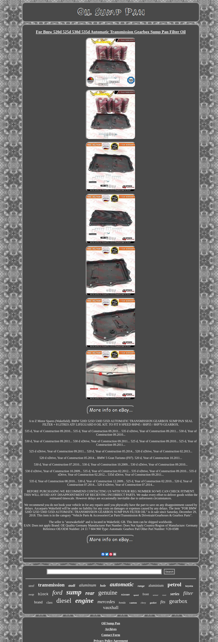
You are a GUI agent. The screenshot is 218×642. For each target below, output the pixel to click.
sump (73, 592)
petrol (174, 584)
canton (133, 602)
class (49, 602)
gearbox (178, 601)
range (141, 585)
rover (164, 595)
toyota (189, 585)
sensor (155, 595)
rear (89, 593)
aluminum (87, 585)
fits (162, 601)
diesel (63, 600)
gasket (153, 602)
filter (188, 593)
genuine (107, 592)
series (174, 594)
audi (71, 585)
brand (38, 602)
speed (136, 595)
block (43, 594)
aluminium (156, 585)
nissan (125, 594)
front (145, 594)
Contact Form (110, 635)
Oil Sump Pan (110, 623)
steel (31, 585)
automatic (122, 584)
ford (57, 592)
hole (103, 585)
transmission (51, 584)
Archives (111, 629)
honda (122, 602)
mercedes (106, 601)
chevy (143, 602)
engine (84, 600)
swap (31, 594)
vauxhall (110, 607)
